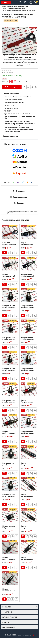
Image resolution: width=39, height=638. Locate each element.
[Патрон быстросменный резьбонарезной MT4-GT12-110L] (29, 485)
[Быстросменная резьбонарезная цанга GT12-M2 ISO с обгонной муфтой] (10, 485)
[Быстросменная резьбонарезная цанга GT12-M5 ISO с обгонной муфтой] (29, 359)
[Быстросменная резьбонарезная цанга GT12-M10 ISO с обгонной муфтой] (10, 327)
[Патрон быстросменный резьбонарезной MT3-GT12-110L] (29, 516)
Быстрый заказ (24, 87)
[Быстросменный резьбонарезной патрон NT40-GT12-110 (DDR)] (29, 264)
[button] (34, 40)
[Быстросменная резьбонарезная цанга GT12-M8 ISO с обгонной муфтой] (29, 327)
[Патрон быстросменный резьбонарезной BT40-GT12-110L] (29, 390)
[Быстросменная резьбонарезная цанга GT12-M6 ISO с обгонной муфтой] (10, 359)
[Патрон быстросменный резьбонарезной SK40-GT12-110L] (29, 233)
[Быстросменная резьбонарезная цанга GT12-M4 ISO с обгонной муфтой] (10, 390)
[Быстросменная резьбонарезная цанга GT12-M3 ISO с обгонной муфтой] (29, 422)
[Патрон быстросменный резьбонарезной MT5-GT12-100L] (29, 453)
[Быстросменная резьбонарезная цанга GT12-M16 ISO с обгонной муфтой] (10, 296)
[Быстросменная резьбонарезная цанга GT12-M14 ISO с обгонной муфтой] (29, 296)
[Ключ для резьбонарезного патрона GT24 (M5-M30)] (10, 233)
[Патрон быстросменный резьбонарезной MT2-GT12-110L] (10, 264)
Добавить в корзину (11, 87)
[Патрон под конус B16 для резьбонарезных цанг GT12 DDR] (10, 516)
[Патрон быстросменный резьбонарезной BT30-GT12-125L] (10, 579)
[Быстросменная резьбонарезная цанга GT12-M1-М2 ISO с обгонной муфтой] (10, 453)
